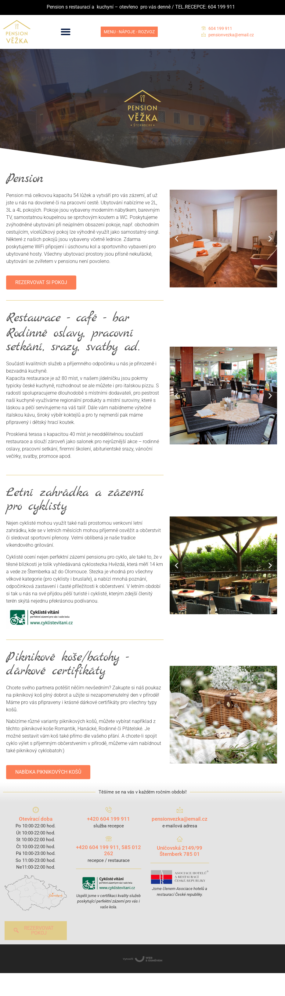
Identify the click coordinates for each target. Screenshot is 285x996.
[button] (66, 32)
